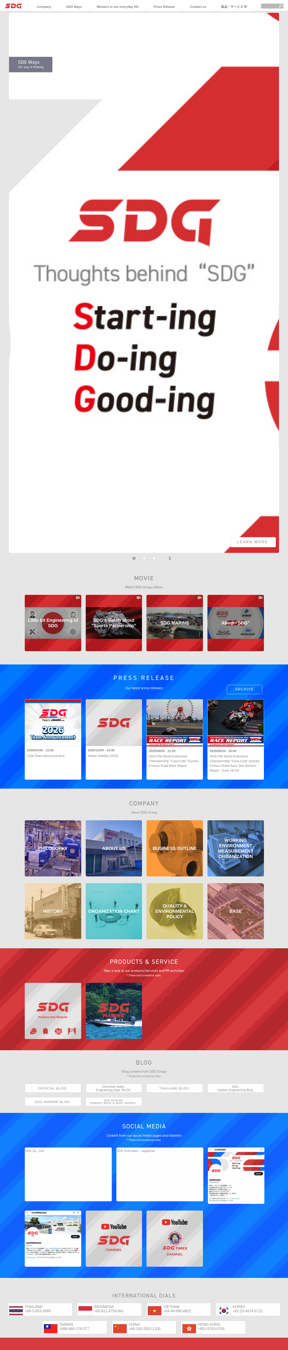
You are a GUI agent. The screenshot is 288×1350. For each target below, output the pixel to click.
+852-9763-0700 (211, 1345)
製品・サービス (234, 7)
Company (44, 7)
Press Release (164, 7)
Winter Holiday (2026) (103, 756)
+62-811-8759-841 (109, 1327)
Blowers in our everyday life (118, 7)
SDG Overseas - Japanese (136, 1158)
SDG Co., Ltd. (34, 1158)
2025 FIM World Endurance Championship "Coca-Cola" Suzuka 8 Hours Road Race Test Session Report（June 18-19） (234, 763)
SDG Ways (74, 7)
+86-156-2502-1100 (144, 1345)
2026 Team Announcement (45, 756)
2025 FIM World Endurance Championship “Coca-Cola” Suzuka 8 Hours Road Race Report (173, 761)
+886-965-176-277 (74, 1345)
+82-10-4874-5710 (247, 1327)
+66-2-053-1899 (37, 1327)
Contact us (198, 7)
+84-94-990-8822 (177, 1327)
